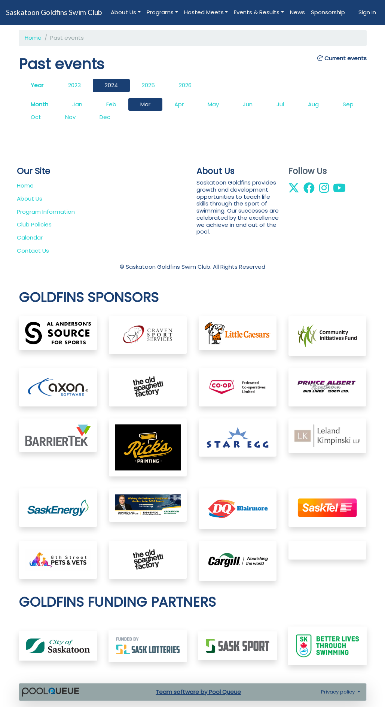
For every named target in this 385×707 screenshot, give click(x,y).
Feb (111, 104)
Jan (77, 104)
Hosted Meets (204, 12)
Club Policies (34, 224)
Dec (105, 117)
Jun (248, 104)
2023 (74, 85)
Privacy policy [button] (338, 691)
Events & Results (256, 12)
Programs (160, 12)
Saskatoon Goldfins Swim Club (54, 12)
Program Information (46, 212)
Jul (280, 104)
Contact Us (33, 251)
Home (33, 38)
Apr (179, 104)
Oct (36, 117)
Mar (145, 104)
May (213, 104)
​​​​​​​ (148, 645)
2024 (111, 85)
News (297, 12)
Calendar (30, 237)
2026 (185, 85)
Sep (348, 104)
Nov (70, 117)
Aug (313, 104)
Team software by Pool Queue (198, 692)
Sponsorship (328, 12)
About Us (123, 12)
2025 (148, 85)
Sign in (367, 12)
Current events (342, 58)
